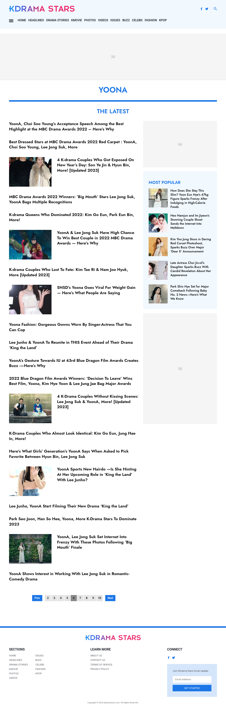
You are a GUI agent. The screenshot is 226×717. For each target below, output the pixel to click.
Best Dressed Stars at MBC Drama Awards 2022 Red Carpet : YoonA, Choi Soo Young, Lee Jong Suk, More (73, 144)
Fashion (151, 20)
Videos (103, 20)
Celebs (137, 20)
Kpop (163, 20)
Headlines (36, 20)
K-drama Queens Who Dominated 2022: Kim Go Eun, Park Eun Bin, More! (71, 217)
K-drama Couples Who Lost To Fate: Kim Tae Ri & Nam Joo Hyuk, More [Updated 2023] (68, 272)
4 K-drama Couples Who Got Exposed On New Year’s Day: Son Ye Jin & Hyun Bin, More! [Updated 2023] (95, 165)
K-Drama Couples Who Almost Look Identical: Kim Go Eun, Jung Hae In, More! (72, 435)
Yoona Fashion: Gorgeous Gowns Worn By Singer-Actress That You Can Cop (70, 327)
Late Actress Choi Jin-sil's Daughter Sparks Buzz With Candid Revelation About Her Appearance (190, 269)
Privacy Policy (99, 668)
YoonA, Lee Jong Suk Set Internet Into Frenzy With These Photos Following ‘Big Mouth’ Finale (94, 542)
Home (22, 20)
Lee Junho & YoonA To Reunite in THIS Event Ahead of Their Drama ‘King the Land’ (71, 345)
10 (99, 598)
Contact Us (97, 659)
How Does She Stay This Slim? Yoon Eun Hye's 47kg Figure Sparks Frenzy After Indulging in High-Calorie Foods (189, 198)
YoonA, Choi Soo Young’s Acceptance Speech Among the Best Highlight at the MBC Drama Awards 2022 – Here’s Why (66, 126)
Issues (115, 20)
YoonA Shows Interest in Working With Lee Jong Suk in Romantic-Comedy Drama (69, 576)
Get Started (192, 688)
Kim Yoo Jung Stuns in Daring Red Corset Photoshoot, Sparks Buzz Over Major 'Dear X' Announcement (190, 245)
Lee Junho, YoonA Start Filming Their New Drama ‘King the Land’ (69, 506)
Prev (37, 598)
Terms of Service (101, 664)
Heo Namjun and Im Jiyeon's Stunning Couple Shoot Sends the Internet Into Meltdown (189, 221)
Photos (90, 20)
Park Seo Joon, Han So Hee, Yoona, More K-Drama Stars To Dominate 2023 (72, 521)
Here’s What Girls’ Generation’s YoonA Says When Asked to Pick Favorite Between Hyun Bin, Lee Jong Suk (69, 453)
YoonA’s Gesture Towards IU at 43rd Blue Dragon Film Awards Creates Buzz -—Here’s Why (73, 363)
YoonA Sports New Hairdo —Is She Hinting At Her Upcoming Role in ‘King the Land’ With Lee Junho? (96, 474)
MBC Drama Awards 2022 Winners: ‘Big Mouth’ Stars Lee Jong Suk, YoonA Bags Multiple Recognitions (72, 199)
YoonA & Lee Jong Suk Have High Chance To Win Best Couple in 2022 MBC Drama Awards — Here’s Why (95, 238)
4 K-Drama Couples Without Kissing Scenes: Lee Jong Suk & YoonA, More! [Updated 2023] (97, 401)
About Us (96, 655)
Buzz (126, 20)
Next (110, 598)
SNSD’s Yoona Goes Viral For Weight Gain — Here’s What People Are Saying (96, 290)
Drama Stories (57, 20)
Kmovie (76, 20)
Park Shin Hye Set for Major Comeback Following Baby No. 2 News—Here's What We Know (189, 292)
